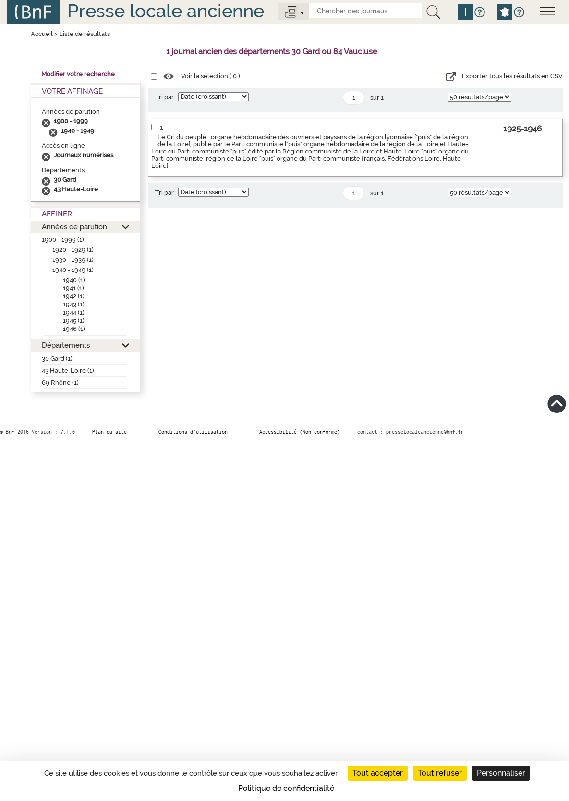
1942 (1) (74, 296)
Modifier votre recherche (78, 74)
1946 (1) (74, 328)
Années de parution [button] (74, 227)
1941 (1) (73, 288)
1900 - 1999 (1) (63, 239)
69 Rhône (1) (60, 382)
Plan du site (109, 432)
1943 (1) (74, 304)
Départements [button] (66, 345)
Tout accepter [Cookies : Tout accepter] (377, 772)
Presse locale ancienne (165, 11)
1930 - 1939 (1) (73, 259)
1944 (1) (74, 312)
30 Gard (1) (57, 358)
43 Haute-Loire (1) (68, 370)
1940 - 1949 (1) (73, 269)
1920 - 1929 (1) (73, 249)
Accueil (42, 33)
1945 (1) (74, 320)
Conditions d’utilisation (193, 432)
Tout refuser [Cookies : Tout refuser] (440, 772)
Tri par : (166, 97)
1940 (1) (74, 279)
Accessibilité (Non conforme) (299, 432)
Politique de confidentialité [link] (286, 788)
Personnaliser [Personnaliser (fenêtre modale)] (501, 772)
